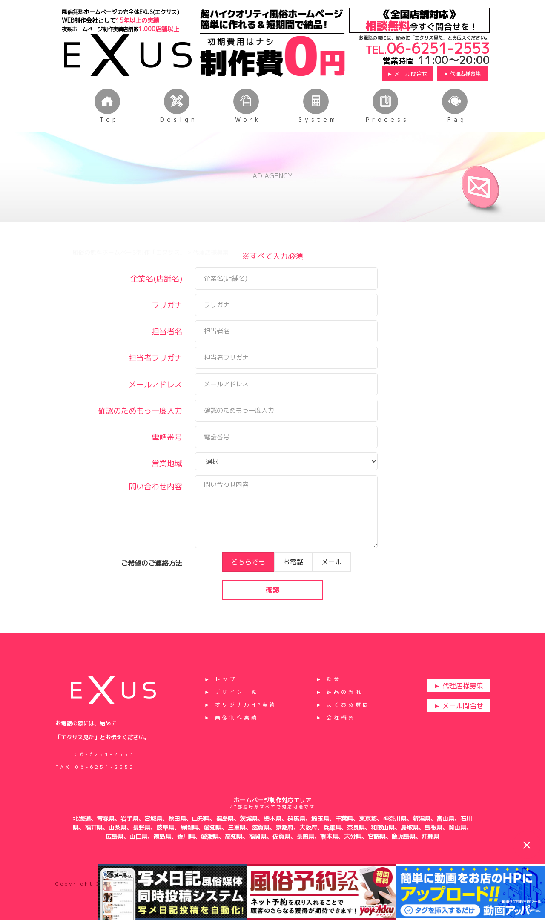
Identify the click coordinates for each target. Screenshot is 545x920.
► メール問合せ (407, 74)
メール (331, 576)
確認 (272, 605)
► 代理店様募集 (462, 73)
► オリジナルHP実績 (240, 704)
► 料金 (328, 679)
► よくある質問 (343, 704)
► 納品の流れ (339, 692)
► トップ (220, 679)
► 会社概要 (336, 717)
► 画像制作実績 (231, 717)
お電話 (293, 576)
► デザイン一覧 (231, 692)
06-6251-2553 (438, 48)
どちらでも (248, 576)
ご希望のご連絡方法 (151, 578)
